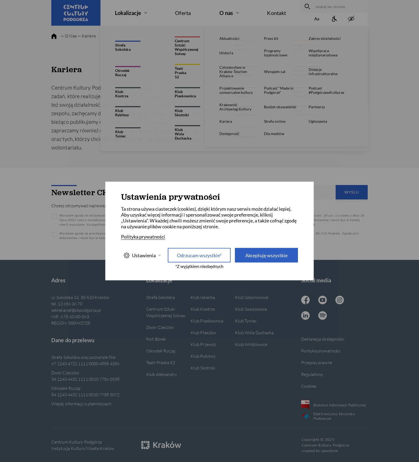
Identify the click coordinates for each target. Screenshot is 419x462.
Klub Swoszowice (251, 308)
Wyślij (351, 192)
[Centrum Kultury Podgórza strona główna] (75, 13)
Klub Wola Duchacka (254, 332)
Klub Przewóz (203, 344)
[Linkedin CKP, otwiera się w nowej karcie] (305, 316)
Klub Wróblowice (251, 344)
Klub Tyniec (246, 320)
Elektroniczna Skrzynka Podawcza (328, 416)
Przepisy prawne (316, 362)
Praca (316, 39)
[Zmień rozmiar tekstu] (317, 19)
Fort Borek (156, 338)
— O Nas (68, 35)
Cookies (308, 385)
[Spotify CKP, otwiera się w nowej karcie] (322, 316)
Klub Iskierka (203, 297)
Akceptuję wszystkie (266, 255)
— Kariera (86, 35)
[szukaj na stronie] (340, 6)
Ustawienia (142, 255)
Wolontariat (316, 69)
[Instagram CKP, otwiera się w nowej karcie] (339, 300)
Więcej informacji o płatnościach (81, 403)
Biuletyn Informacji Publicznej (333, 405)
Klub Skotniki (203, 367)
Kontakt (276, 13)
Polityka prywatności (320, 350)
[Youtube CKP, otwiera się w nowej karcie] (322, 300)
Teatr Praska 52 (160, 362)
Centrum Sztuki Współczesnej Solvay (165, 312)
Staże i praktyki (316, 54)
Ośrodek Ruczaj (160, 350)
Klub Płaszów (203, 332)
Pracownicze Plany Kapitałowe (316, 99)
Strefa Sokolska (160, 297)
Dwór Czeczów (160, 327)
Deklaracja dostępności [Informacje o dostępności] (322, 338)
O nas (226, 13)
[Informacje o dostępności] (334, 19)
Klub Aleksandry (161, 374)
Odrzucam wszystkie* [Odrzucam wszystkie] (199, 255)
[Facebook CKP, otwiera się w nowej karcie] (305, 300)
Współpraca (316, 84)
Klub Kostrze (203, 308)
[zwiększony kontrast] (351, 19)
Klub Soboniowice (252, 297)
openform (329, 450)
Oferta (183, 13)
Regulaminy (312, 374)
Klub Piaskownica (207, 320)
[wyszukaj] (306, 6)
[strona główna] (54, 36)
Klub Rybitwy (203, 356)
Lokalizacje (128, 13)
